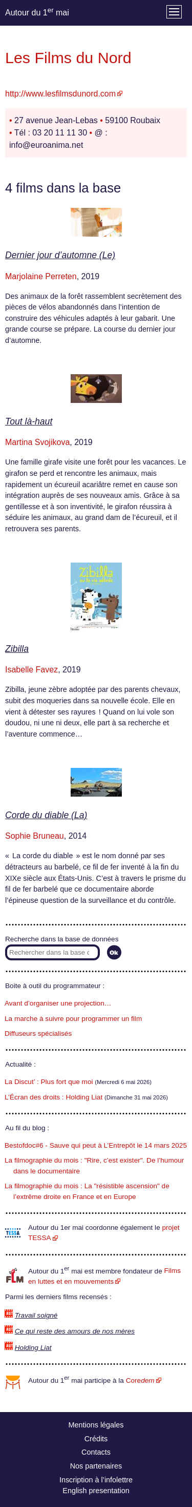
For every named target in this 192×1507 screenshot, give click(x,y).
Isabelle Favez (31, 669)
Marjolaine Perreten (41, 276)
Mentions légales (96, 1425)
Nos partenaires (96, 1466)
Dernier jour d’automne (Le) (60, 255)
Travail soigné (36, 1315)
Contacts (96, 1452)
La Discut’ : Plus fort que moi (49, 1082)
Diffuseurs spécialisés (38, 1033)
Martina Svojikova (37, 442)
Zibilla (17, 649)
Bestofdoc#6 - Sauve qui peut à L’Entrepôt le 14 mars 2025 (96, 1145)
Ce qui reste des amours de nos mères (75, 1331)
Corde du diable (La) (46, 815)
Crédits (96, 1439)
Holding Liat (33, 1347)
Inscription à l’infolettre (96, 1480)
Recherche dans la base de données (61, 939)
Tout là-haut (28, 421)
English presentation (95, 1490)
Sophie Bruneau (34, 836)
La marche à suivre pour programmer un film (73, 1018)
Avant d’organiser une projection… (58, 1003)
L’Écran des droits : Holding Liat (53, 1097)
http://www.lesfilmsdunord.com (60, 93)
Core (140, 1380)
